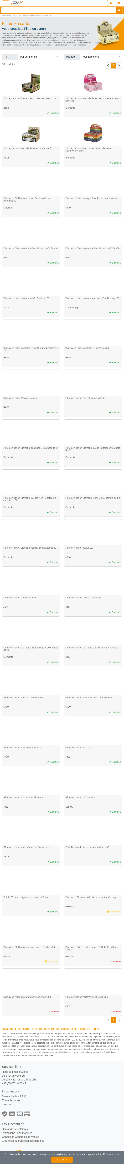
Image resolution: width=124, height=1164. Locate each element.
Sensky (69, 806)
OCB (67, 607)
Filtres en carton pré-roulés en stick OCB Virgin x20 (91, 648)
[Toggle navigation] (5, 2)
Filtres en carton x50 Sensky (80, 797)
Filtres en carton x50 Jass (78, 747)
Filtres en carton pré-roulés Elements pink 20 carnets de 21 (30, 649)
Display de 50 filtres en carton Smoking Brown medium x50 (27, 199)
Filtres (34, 15)
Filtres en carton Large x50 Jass (19, 597)
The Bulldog (71, 307)
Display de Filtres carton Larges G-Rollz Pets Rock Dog (91, 948)
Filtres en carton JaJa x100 (79, 548)
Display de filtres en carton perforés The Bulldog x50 (92, 298)
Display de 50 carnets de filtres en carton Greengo (91, 897)
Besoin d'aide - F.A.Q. (14, 1096)
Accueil (5, 15)
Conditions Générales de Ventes (20, 1137)
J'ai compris (62, 1159)
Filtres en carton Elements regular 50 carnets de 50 (29, 548)
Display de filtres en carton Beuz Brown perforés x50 (92, 248)
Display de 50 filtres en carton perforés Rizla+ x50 (29, 947)
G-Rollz (69, 956)
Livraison (7, 1104)
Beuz (6, 108)
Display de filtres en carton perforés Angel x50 (27, 997)
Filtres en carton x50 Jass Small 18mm (23, 797)
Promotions (8, 1133)
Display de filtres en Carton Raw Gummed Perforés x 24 (30, 349)
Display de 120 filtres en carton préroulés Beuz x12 (29, 98)
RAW (68, 207)
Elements (70, 108)
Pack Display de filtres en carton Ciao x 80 (87, 847)
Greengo (69, 906)
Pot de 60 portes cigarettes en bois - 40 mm (25, 897)
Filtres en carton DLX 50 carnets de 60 (85, 398)
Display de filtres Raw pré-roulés (20, 398)
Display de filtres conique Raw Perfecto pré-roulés (91, 198)
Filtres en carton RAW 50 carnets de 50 (23, 697)
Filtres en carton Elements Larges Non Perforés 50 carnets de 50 (29, 499)
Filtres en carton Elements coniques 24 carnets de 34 (30, 448)
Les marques (24, 1133)
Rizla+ (6, 956)
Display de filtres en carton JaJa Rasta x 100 (26, 298)
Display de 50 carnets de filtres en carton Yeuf (27, 148)
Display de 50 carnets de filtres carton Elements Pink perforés (92, 99)
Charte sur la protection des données (23, 1140)
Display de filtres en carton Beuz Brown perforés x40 (30, 248)
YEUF (6, 157)
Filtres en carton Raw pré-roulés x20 (22, 747)
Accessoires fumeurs (19, 15)
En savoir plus (111, 1154)
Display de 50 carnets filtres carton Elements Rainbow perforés (88, 149)
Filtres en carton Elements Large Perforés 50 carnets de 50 (92, 449)
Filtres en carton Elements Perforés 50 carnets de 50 (92, 498)
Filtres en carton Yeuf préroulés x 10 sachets (26, 847)
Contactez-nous (11, 1100)
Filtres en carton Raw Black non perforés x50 (88, 697)
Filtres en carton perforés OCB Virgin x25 (86, 997)
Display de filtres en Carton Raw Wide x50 (87, 348)
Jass (5, 607)
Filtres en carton (45, 15)
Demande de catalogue (15, 1129)
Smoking (7, 207)
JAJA (6, 307)
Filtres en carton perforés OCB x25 (83, 597)
